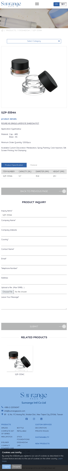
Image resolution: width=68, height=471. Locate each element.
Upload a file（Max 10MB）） (13, 287)
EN (56, 4)
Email (3, 259)
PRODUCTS (11, 30)
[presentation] (20, 316)
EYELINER (5, 442)
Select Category (34, 41)
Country (4, 239)
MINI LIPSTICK (6, 437)
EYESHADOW (24, 30)
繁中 (63, 4)
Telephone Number (9, 268)
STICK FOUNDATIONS (23, 438)
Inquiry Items (6, 211)
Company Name (8, 220)
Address (4, 278)
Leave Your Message (9, 297)
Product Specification (14, 165)
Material (33, 165)
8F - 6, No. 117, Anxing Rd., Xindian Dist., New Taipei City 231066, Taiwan (33, 414)
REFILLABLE (21, 431)
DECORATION (41, 428)
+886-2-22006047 (11, 407)
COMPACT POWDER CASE (7, 446)
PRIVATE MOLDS (42, 431)
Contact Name (7, 249)
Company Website (9, 230)
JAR (18, 445)
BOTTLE (20, 428)
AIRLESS (4, 428)
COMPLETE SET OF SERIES (7, 432)
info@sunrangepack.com (14, 411)
